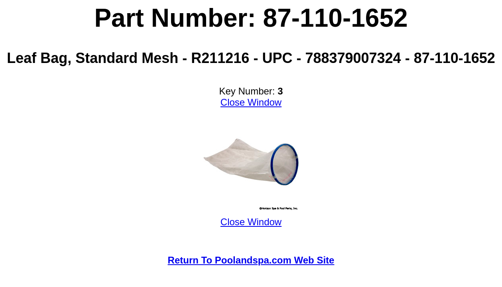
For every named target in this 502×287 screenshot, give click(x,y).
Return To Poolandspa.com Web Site (251, 260)
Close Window (251, 102)
